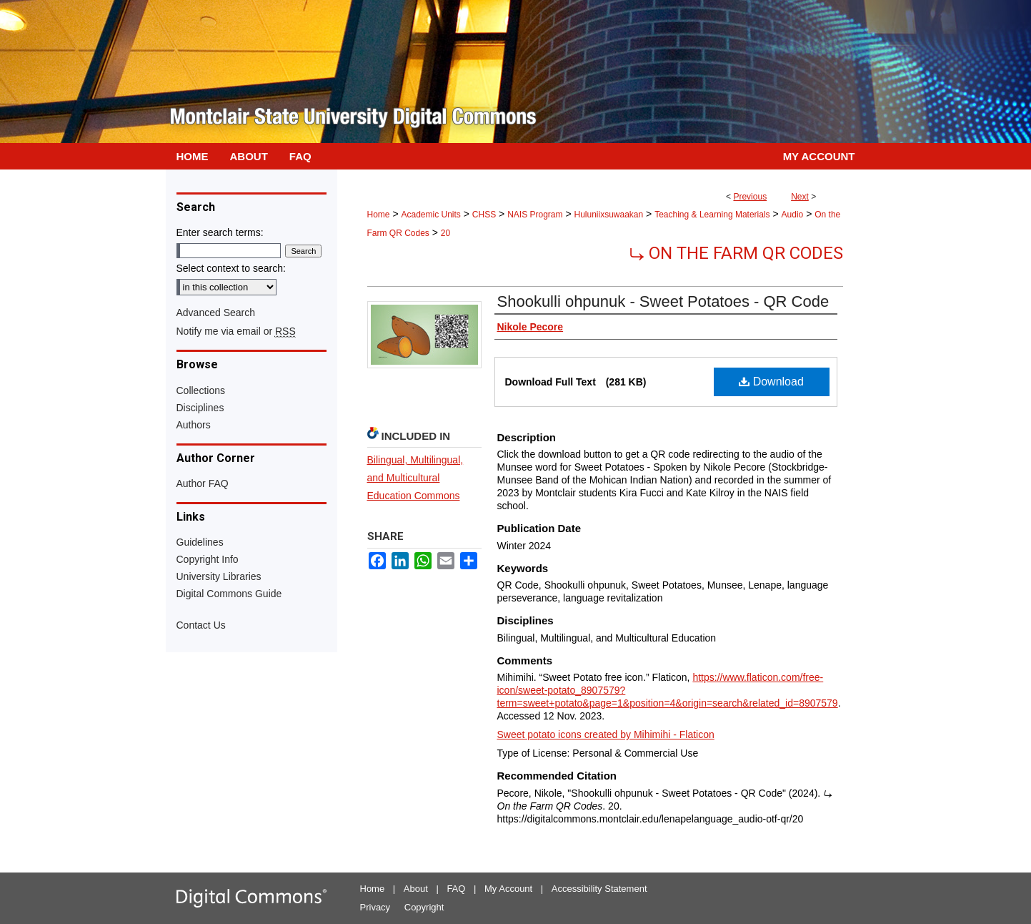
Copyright (424, 907)
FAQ (456, 888)
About (416, 888)
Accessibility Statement (599, 888)
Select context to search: (231, 268)
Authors (193, 425)
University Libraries (219, 576)
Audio (793, 215)
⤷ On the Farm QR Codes (736, 253)
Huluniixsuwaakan (608, 215)
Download (771, 381)
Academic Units (430, 215)
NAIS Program (534, 215)
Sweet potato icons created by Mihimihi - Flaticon (605, 734)
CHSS (484, 215)
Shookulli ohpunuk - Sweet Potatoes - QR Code (663, 301)
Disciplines (200, 407)
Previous (750, 197)
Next (800, 197)
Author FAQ (202, 483)
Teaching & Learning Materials (711, 215)
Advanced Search (216, 312)
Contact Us (201, 625)
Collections (200, 390)
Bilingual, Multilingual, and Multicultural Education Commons (415, 477)
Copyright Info (207, 559)
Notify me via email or (236, 331)
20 (445, 233)
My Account (508, 888)
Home (378, 215)
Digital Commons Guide (229, 593)
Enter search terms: (220, 232)
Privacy (375, 907)
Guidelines (200, 542)
